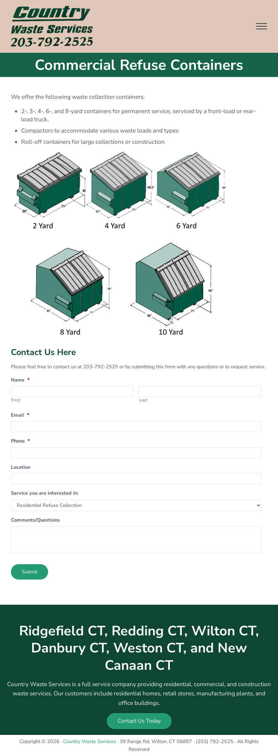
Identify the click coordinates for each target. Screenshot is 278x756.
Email (20, 415)
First (15, 400)
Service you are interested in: (44, 493)
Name (20, 380)
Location (20, 467)
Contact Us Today (139, 721)
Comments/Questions (35, 520)
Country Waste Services (89, 741)
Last (143, 400)
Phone (20, 441)
